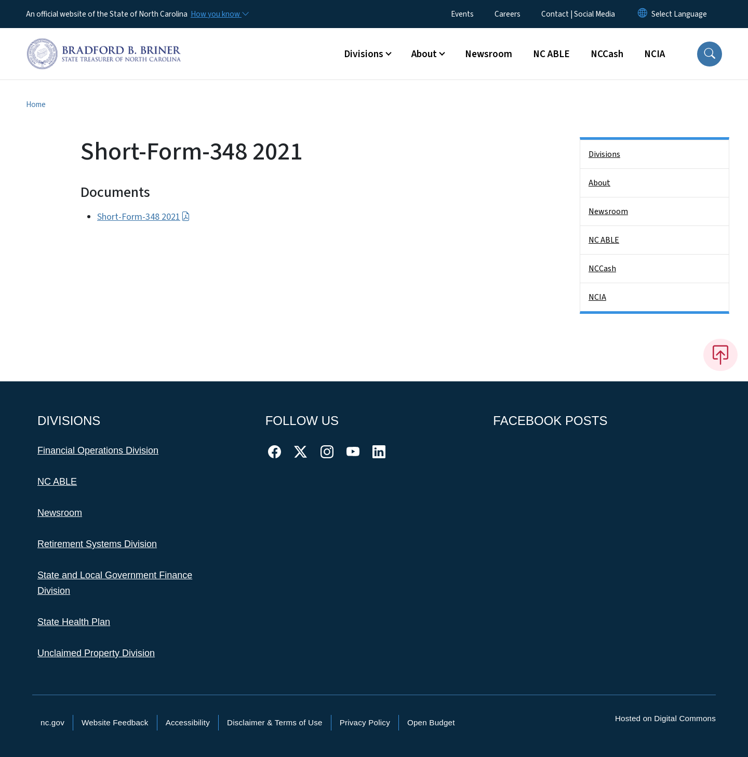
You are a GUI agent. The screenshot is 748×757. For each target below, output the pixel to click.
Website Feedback (115, 722)
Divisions (604, 154)
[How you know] (219, 14)
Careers (507, 14)
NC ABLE (551, 54)
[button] (709, 54)
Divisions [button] (363, 54)
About (599, 183)
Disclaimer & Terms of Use (275, 722)
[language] (679, 14)
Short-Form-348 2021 (143, 216)
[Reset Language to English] (642, 14)
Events (462, 14)
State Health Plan (73, 622)
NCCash (607, 54)
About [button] (424, 54)
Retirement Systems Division (97, 544)
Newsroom (488, 54)
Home (36, 104)
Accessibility (188, 722)
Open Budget (431, 722)
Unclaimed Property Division (96, 653)
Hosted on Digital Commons (665, 718)
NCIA (654, 54)
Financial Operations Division (97, 450)
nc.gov (52, 722)
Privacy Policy (365, 722)
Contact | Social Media (578, 14)
